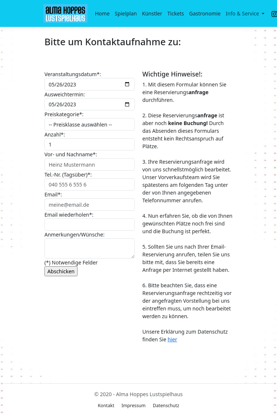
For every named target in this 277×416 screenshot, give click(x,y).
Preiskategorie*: (63, 114)
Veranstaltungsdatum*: (72, 74)
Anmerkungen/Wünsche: (74, 234)
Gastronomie (205, 13)
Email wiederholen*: (68, 214)
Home (102, 13)
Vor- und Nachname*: (70, 154)
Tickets (176, 13)
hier (172, 339)
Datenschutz (166, 405)
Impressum (134, 405)
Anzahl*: (54, 134)
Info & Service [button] (243, 13)
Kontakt (106, 405)
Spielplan (126, 13)
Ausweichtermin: (64, 94)
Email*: (53, 194)
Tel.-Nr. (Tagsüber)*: (68, 174)
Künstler (152, 13)
